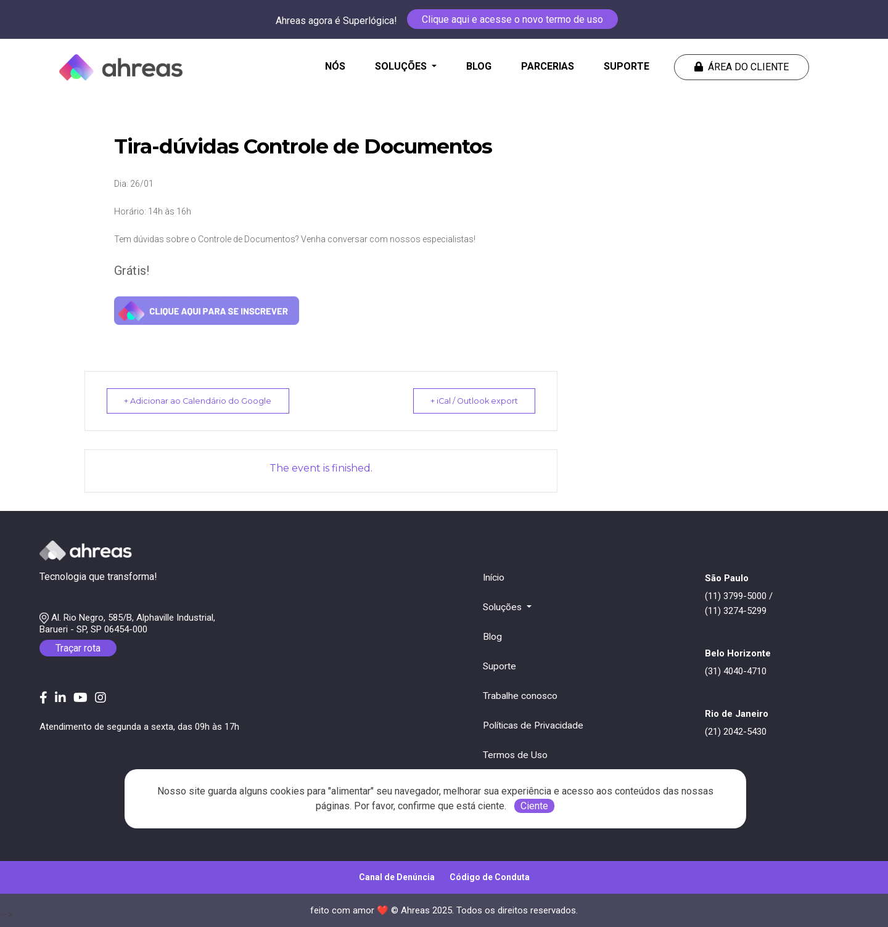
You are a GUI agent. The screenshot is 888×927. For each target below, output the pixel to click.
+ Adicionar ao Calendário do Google (202, 401)
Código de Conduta (490, 877)
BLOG (478, 66)
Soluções (503, 607)
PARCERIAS (547, 66)
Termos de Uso (515, 755)
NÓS (337, 65)
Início (493, 577)
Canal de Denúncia (397, 877)
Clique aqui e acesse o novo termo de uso (512, 19)
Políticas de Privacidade (533, 725)
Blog (492, 636)
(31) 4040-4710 (736, 671)
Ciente (534, 806)
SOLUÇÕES (402, 66)
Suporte (499, 666)
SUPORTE (626, 66)
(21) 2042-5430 (736, 731)
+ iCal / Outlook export (469, 401)
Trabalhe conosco (520, 695)
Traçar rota (78, 648)
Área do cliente (741, 67)
